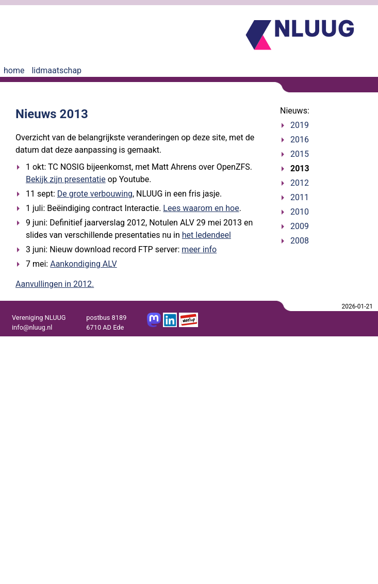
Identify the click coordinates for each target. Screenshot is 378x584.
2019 (299, 125)
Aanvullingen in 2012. (54, 284)
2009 (299, 226)
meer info (199, 249)
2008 (299, 241)
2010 (299, 212)
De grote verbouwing (95, 194)
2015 (299, 154)
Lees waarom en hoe (201, 208)
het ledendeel (206, 235)
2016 (299, 139)
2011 (299, 197)
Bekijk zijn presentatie (66, 179)
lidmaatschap (56, 70)
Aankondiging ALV (83, 264)
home (14, 70)
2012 (299, 183)
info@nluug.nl (32, 327)
